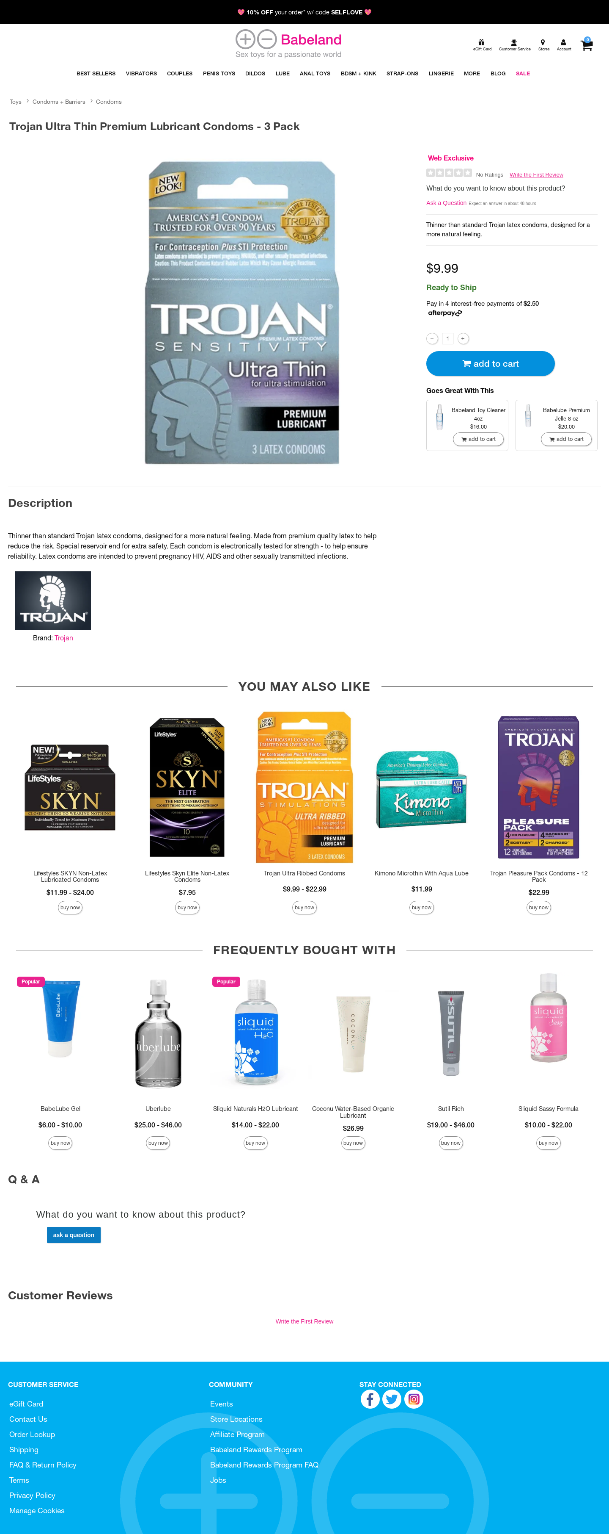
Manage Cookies (37, 1510)
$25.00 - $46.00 (158, 1125)
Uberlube (158, 1109)
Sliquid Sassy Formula (548, 1109)
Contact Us (28, 1419)
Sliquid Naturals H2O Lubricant (255, 1109)
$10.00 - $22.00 (548, 1125)
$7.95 (187, 892)
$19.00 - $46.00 (451, 1125)
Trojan (64, 638)
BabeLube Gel (60, 1109)
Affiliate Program (237, 1434)
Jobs (218, 1480)
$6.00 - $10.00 (60, 1125)
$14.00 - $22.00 (255, 1125)
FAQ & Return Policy (43, 1464)
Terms (19, 1480)
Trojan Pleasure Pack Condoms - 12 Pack (539, 876)
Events (221, 1403)
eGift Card (26, 1403)
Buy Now (70, 907)
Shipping (23, 1449)
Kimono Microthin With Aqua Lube (422, 873)
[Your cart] (586, 45)
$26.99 (353, 1128)
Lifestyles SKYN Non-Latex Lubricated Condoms (70, 876)
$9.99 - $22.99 (304, 889)
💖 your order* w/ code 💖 (304, 12)
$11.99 (421, 889)
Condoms (109, 101)
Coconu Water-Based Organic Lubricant (353, 1112)
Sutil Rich (451, 1109)
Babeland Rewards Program (256, 1449)
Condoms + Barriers (59, 101)
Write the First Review (536, 175)
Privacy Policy (32, 1495)
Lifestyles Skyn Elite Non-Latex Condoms (187, 876)
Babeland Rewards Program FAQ (264, 1464)
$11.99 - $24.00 (70, 892)
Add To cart (490, 364)
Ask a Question (446, 202)
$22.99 (539, 892)
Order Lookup (32, 1434)
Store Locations (236, 1419)
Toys (16, 101)
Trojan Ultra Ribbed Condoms (304, 873)
